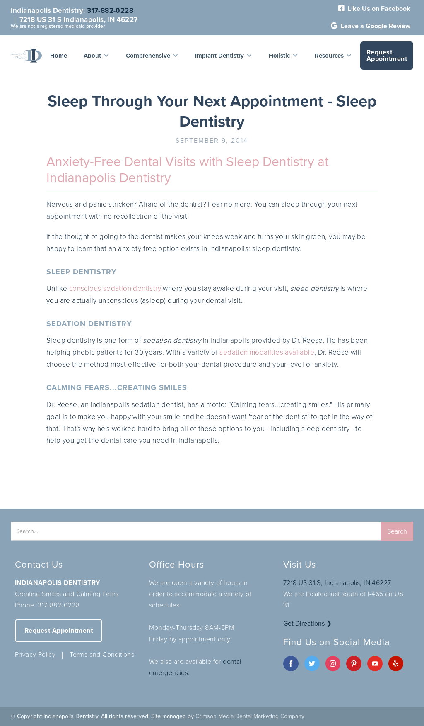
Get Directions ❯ (307, 623)
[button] (96, 55)
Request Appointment (386, 55)
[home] (26, 55)
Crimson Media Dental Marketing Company (249, 716)
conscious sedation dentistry (115, 288)
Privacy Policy (35, 654)
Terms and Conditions (102, 654)
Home (58, 55)
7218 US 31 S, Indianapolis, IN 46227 (337, 582)
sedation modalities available (266, 352)
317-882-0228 (110, 10)
